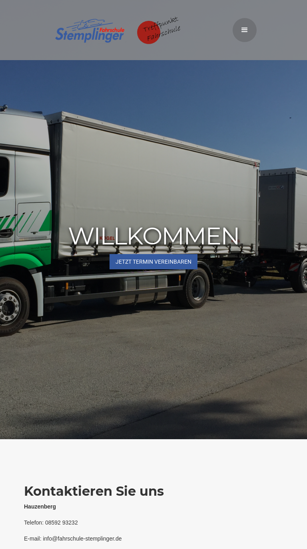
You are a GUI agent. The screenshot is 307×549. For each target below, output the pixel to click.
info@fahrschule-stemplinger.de (82, 538)
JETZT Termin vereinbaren (153, 261)
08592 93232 (61, 522)
